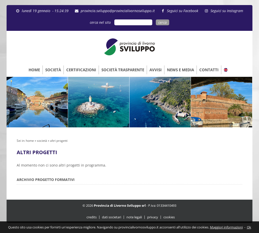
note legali (134, 217)
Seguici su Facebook (182, 10)
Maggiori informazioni (226, 227)
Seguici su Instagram (226, 10)
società (42, 140)
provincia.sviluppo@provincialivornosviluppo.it (118, 10)
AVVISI (155, 69)
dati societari (111, 217)
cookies (169, 217)
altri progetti (59, 140)
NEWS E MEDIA (180, 69)
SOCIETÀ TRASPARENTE (122, 69)
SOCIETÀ (53, 69)
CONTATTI (209, 69)
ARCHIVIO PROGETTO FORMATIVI (46, 179)
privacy (152, 217)
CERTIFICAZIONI (81, 69)
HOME (34, 69)
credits (92, 217)
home (30, 140)
